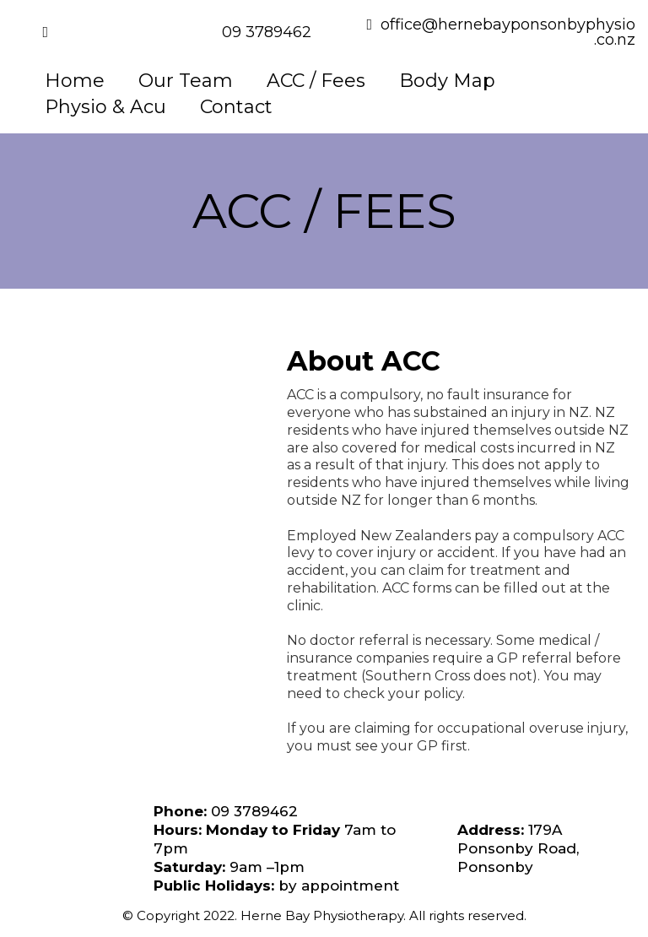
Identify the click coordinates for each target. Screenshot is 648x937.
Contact (236, 106)
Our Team (185, 80)
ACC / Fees (316, 80)
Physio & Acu (105, 106)
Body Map (447, 80)
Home (75, 80)
